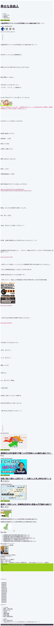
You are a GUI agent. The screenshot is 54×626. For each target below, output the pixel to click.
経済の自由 (6, 615)
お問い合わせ (6, 17)
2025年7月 (4, 596)
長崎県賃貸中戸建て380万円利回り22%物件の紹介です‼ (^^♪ (19, 538)
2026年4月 (4, 582)
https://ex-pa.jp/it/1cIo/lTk (7, 257)
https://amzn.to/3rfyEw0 (6, 322)
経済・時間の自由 (5, 20)
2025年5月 (4, 599)
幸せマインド (6, 610)
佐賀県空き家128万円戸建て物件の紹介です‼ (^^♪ (16, 535)
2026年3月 (4, 584)
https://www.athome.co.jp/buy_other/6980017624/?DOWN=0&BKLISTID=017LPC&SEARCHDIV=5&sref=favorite (16, 190)
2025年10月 (4, 591)
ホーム (4, 13)
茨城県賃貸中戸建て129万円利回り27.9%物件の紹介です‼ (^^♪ (19, 541)
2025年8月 (4, 594)
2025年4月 (4, 600)
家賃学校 (5, 16)
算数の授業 (6, 613)
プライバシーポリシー (6, 624)
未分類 (5, 612)
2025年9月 (4, 593)
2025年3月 (4, 602)
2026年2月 (4, 585)
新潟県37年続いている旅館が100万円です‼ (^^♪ (16, 539)
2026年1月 (4, 587)
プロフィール (6, 15)
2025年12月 (4, 588)
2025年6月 (4, 597)
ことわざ (5, 607)
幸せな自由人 (10, 6)
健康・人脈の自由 (8, 608)
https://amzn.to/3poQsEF (6, 305)
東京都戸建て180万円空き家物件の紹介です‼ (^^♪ (16, 536)
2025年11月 (4, 590)
